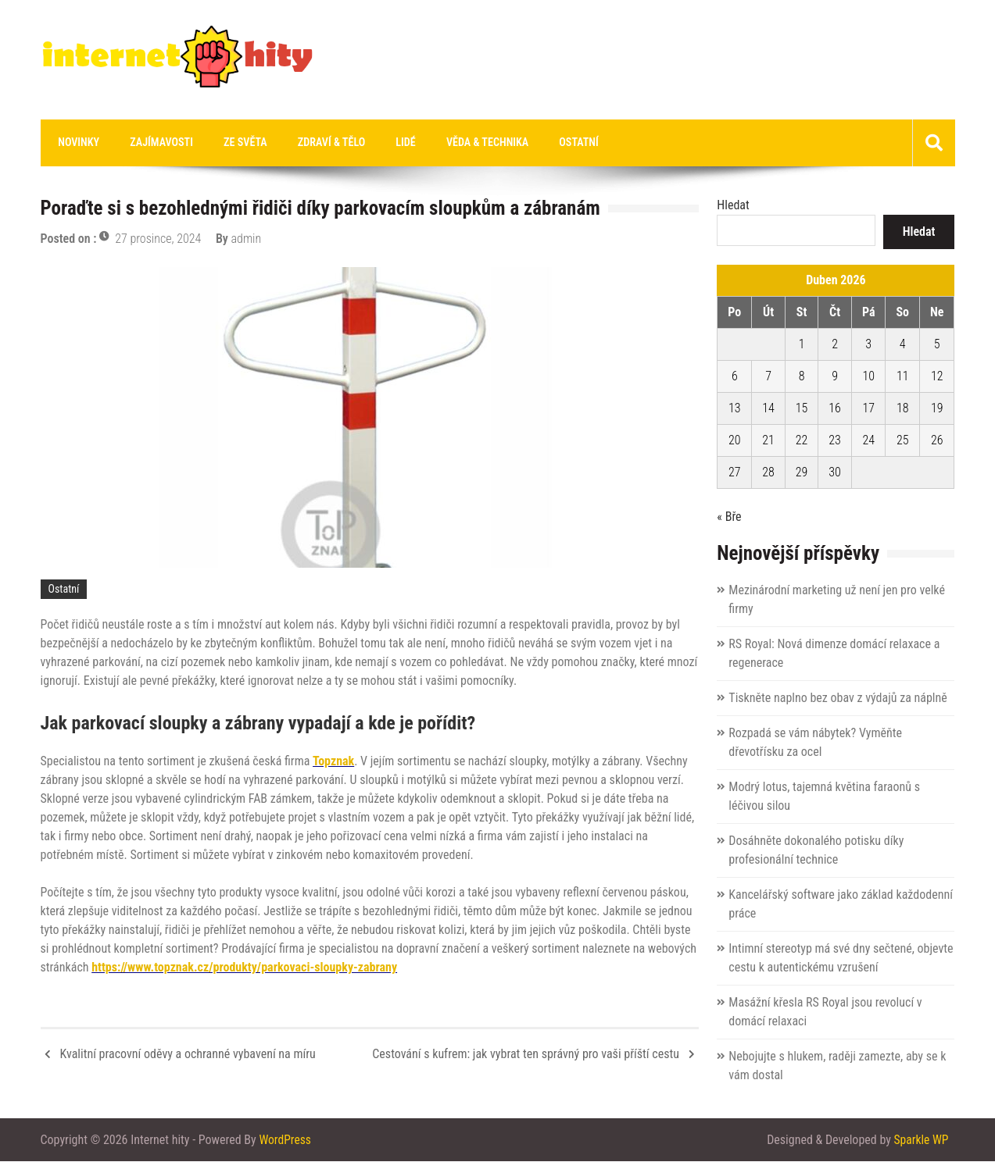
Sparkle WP (921, 1140)
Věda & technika (461, 143)
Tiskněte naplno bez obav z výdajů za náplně (837, 698)
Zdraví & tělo (315, 143)
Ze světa (233, 143)
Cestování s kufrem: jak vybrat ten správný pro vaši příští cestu (525, 1054)
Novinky (77, 143)
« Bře (729, 517)
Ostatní (547, 143)
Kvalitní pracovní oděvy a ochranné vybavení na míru (188, 1054)
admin (246, 239)
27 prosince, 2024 (158, 239)
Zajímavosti (154, 143)
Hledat (733, 205)
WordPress (285, 1140)
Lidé (384, 143)
